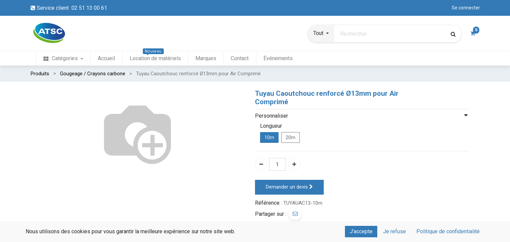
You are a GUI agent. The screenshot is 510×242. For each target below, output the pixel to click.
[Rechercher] (453, 34)
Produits (40, 74)
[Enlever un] (261, 164)
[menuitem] (63, 58)
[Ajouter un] (294, 164)
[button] (321, 34)
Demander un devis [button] (289, 187)
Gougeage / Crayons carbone (92, 74)
